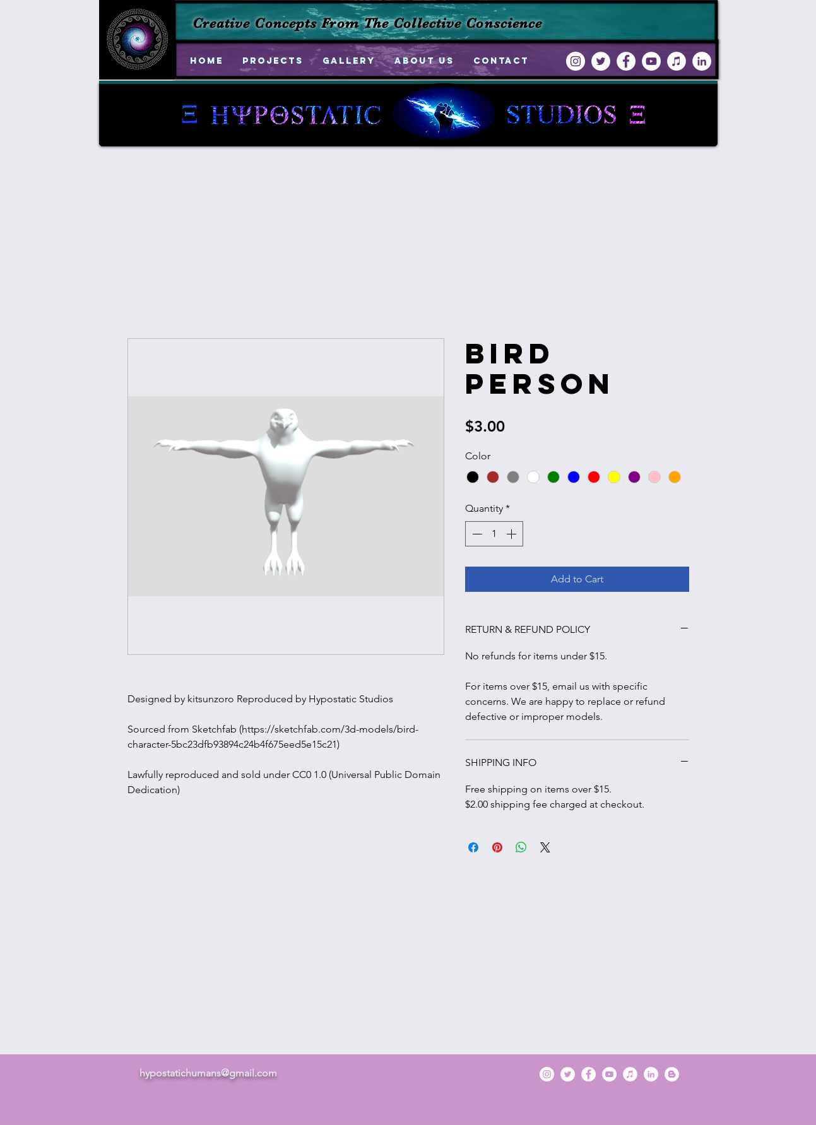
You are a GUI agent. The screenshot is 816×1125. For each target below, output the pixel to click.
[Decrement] (476, 534)
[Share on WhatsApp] (521, 847)
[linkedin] (701, 61)
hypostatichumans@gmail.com (208, 1073)
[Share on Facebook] (473, 847)
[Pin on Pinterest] (497, 847)
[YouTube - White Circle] (651, 61)
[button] (273, 61)
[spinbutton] (494, 534)
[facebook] (626, 61)
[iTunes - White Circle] (676, 61)
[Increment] (512, 534)
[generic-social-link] (672, 1074)
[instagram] (575, 61)
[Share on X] (545, 847)
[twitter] (600, 61)
